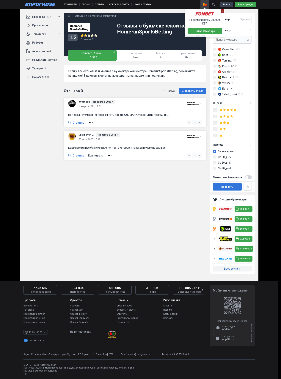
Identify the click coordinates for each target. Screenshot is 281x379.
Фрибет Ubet (76, 310)
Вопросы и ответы (126, 310)
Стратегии (122, 314)
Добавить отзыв (192, 90)
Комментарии (170, 314)
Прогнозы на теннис (34, 318)
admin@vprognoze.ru (139, 354)
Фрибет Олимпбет (79, 322)
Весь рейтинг (232, 268)
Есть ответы (95, 155)
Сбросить (245, 19)
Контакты (168, 318)
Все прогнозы (30, 305)
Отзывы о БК (123, 322)
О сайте (167, 305)
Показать (227, 186)
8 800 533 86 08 (180, 354)
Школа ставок (124, 305)
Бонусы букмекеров (127, 318)
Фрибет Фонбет (78, 314)
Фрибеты (75, 305)
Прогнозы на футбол (34, 314)
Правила (167, 310)
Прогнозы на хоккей (34, 322)
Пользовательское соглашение (40, 370)
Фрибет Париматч (79, 318)
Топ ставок (29, 310)
